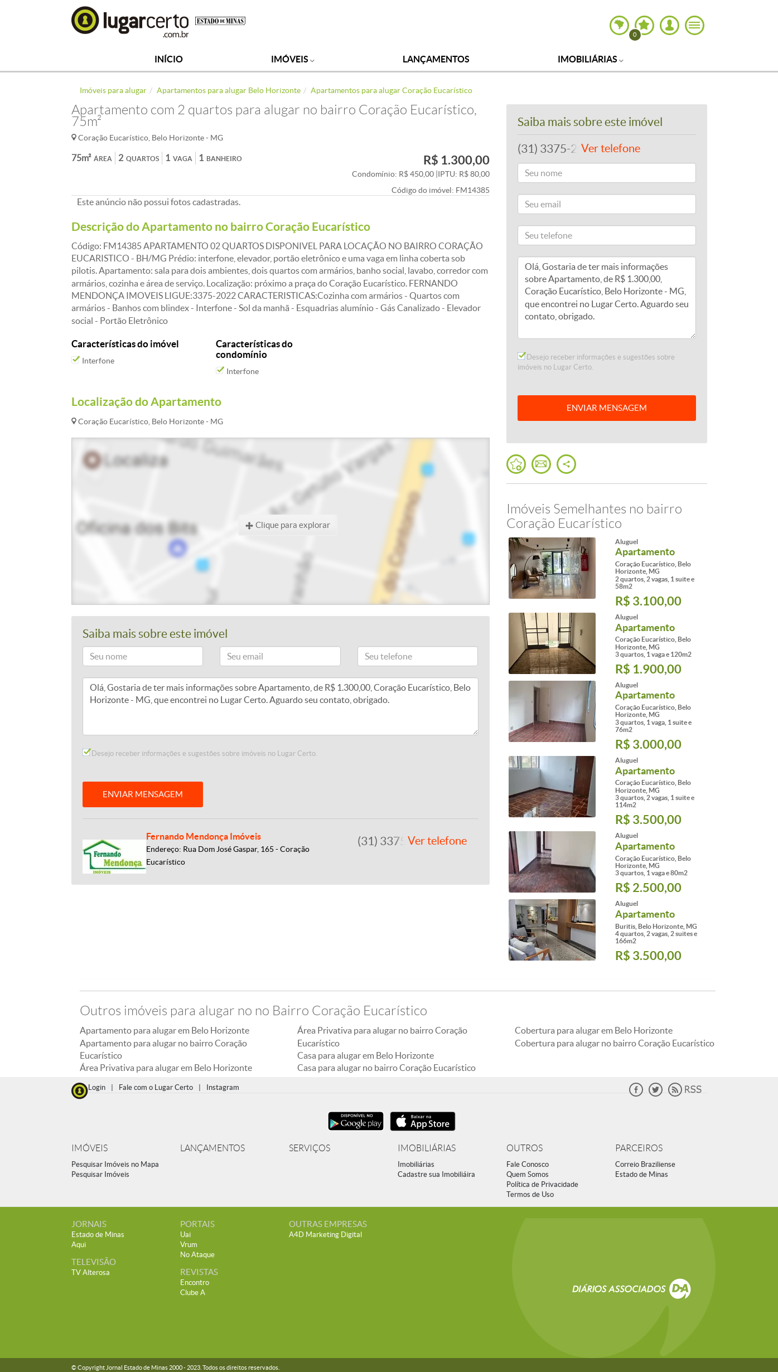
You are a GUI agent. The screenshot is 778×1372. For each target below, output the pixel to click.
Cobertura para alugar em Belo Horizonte (594, 1030)
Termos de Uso (530, 1194)
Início (168, 59)
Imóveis (293, 59)
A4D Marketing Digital (325, 1234)
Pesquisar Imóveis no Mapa (115, 1164)
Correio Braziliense (645, 1164)
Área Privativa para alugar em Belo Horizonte (166, 1068)
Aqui (78, 1244)
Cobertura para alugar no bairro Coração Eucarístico (614, 1043)
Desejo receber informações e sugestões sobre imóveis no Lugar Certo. (200, 753)
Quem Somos (527, 1174)
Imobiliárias (591, 59)
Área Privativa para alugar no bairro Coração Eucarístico (382, 1036)
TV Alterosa (90, 1272)
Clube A (192, 1292)
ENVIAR (607, 408)
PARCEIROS (639, 1148)
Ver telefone (437, 841)
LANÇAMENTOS (212, 1148)
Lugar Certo (130, 21)
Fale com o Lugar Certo (156, 1087)
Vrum (188, 1244)
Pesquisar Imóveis (100, 1174)
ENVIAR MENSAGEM (143, 794)
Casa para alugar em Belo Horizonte (365, 1055)
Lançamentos (436, 59)
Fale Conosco (527, 1164)
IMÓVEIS (89, 1148)
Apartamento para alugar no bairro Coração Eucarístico (163, 1049)
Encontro (194, 1282)
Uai (185, 1234)
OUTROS (524, 1148)
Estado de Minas (641, 1174)
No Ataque (197, 1254)
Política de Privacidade (542, 1184)
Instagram (222, 1087)
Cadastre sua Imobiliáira (436, 1174)
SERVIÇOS (309, 1148)
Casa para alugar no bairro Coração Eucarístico (386, 1068)
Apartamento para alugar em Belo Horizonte (164, 1030)
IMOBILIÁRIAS (427, 1148)
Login (96, 1087)
